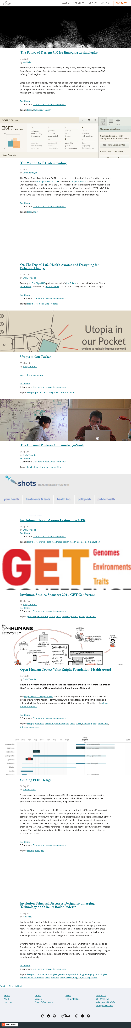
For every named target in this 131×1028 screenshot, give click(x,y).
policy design (66, 977)
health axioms (77, 541)
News (78, 723)
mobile (70, 392)
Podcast (54, 303)
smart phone (60, 392)
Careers (38, 999)
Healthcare (32, 303)
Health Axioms (52, 286)
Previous (4, 986)
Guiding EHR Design (36, 780)
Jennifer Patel (29, 789)
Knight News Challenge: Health (38, 696)
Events (82, 616)
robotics (55, 977)
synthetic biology (76, 974)
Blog (35, 211)
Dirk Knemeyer (30, 172)
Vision (105, 3)
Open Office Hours (44, 1002)
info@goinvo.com (104, 1005)
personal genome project (57, 723)
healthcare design (60, 541)
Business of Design (42, 110)
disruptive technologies (46, 974)
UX (21, 727)
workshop (87, 723)
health (30, 467)
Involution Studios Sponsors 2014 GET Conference (57, 595)
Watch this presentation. (31, 375)
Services (78, 3)
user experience (31, 727)
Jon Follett (27, 62)
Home (7, 995)
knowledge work (48, 467)
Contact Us (101, 995)
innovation (95, 541)
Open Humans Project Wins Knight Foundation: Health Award (65, 669)
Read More (25, 101)
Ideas (29, 110)
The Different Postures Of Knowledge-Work (52, 445)
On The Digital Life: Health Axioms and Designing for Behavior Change (59, 267)
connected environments (32, 977)
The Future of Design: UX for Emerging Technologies (59, 52)
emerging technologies (96, 974)
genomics (31, 616)
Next (19, 986)
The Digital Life (39, 283)
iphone (38, 392)
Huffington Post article (47, 181)
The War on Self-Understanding (43, 163)
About (93, 3)
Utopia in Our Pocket (35, 357)
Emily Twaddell (30, 277)
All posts (13, 986)
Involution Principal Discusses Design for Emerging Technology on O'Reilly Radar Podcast (57, 905)
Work (65, 3)
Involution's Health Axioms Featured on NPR (52, 520)
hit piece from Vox (79, 181)
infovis (42, 541)
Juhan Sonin (25, 286)
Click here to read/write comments (49, 104)
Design (30, 392)
